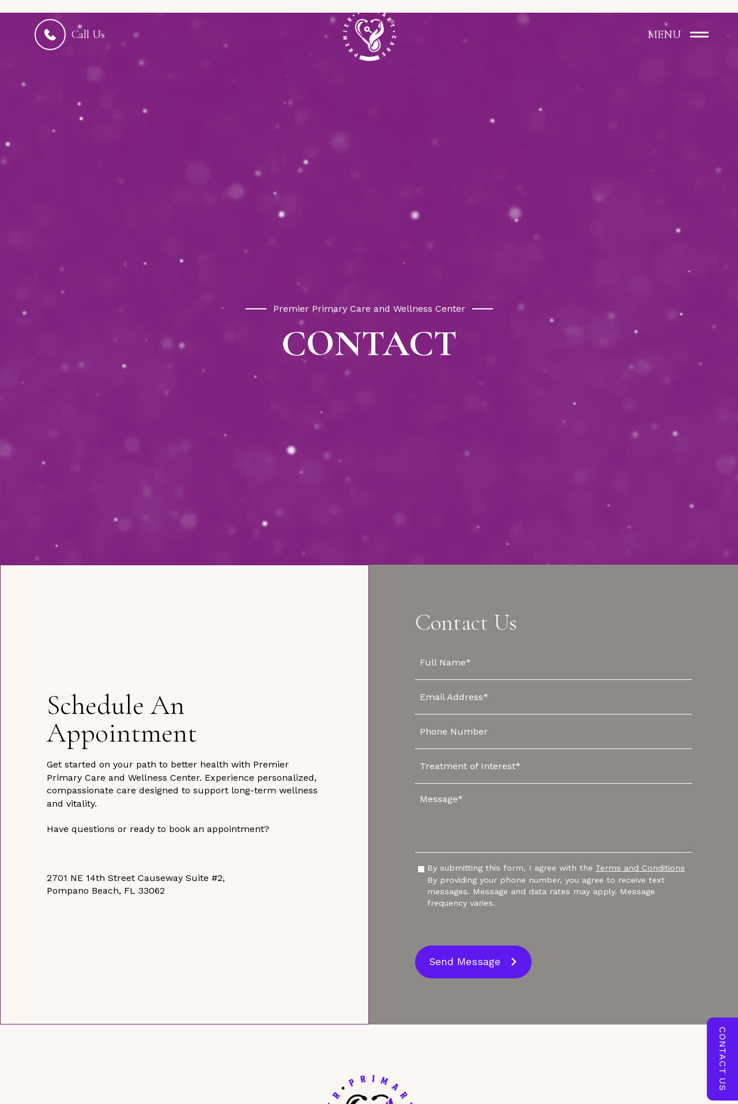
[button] (668, 34)
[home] (369, 34)
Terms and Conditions (640, 867)
